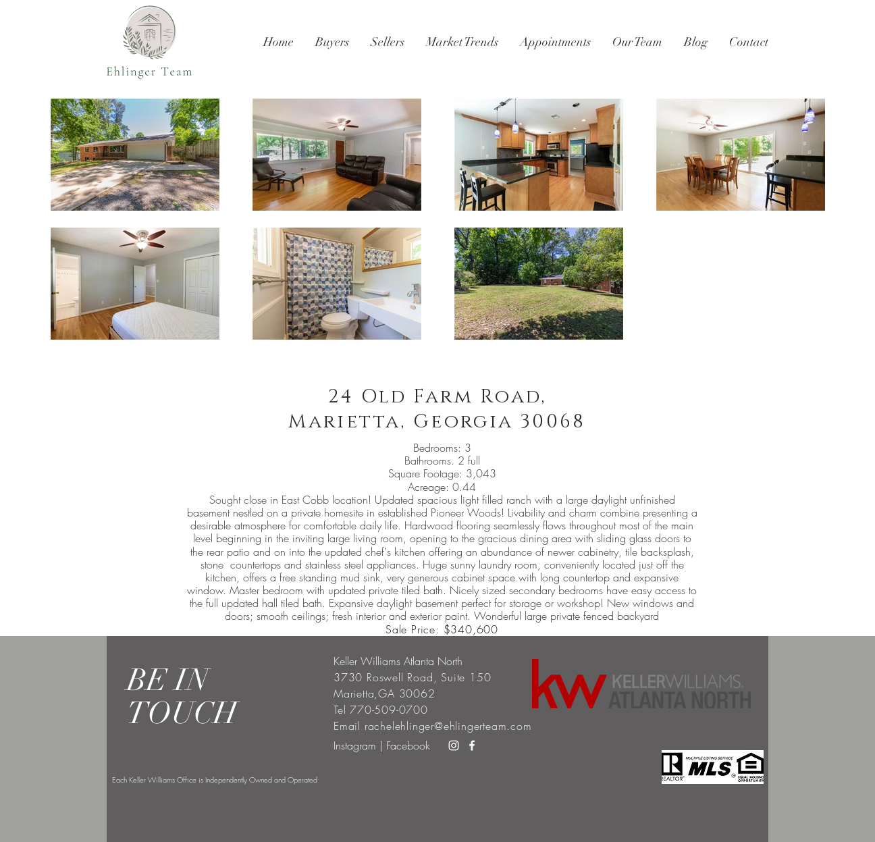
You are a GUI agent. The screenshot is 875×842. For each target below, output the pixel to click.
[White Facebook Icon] (472, 745)
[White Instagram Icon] (453, 745)
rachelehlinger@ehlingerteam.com (448, 725)
